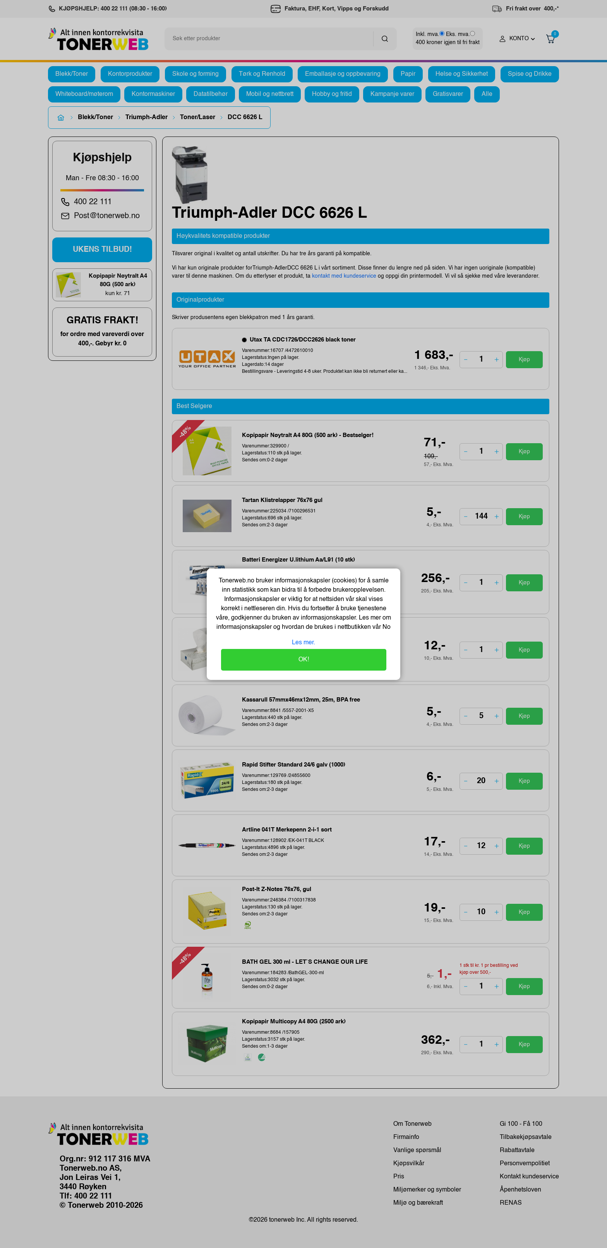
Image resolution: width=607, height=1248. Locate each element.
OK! (303, 660)
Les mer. (303, 643)
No (386, 627)
